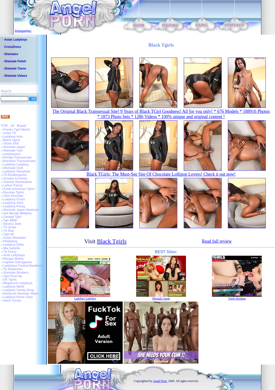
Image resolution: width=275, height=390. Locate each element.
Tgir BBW (10, 220)
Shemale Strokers (15, 272)
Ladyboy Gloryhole (16, 171)
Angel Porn (160, 381)
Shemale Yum (13, 150)
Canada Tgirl (12, 217)
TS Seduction (12, 269)
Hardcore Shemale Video (20, 293)
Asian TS (9, 133)
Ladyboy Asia (13, 136)
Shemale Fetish (15, 61)
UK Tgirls (9, 279)
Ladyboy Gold (13, 203)
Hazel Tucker (12, 300)
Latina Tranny (13, 185)
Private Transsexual (17, 157)
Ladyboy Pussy (14, 206)
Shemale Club (13, 168)
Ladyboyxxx (11, 154)
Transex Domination (17, 182)
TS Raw (8, 231)
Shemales (11, 54)
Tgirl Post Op (12, 276)
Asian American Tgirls (19, 189)
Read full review (217, 241)
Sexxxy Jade (12, 224)
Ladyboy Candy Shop (18, 290)
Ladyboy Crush (14, 199)
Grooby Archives (15, 178)
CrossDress (12, 47)
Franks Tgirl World (16, 129)
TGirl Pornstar (13, 196)
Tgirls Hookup (237, 298)
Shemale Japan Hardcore (21, 210)
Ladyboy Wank (13, 286)
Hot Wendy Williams (17, 213)
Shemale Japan (14, 147)
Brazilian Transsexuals (19, 161)
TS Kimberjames (15, 175)
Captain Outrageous (17, 262)
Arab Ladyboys (14, 255)
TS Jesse (9, 227)
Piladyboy (10, 241)
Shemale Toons (15, 68)
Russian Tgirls (13, 192)
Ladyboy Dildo (13, 244)
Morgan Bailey (13, 258)
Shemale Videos (15, 76)
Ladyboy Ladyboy (16, 164)
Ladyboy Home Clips (18, 297)
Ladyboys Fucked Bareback (23, 265)
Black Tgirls (11, 140)
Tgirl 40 (8, 234)
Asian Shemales (14, 237)
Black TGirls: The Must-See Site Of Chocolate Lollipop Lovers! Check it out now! (161, 174)
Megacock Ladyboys (17, 283)
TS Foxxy (9, 251)
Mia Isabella (11, 248)
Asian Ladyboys (15, 39)
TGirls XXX (11, 143)
